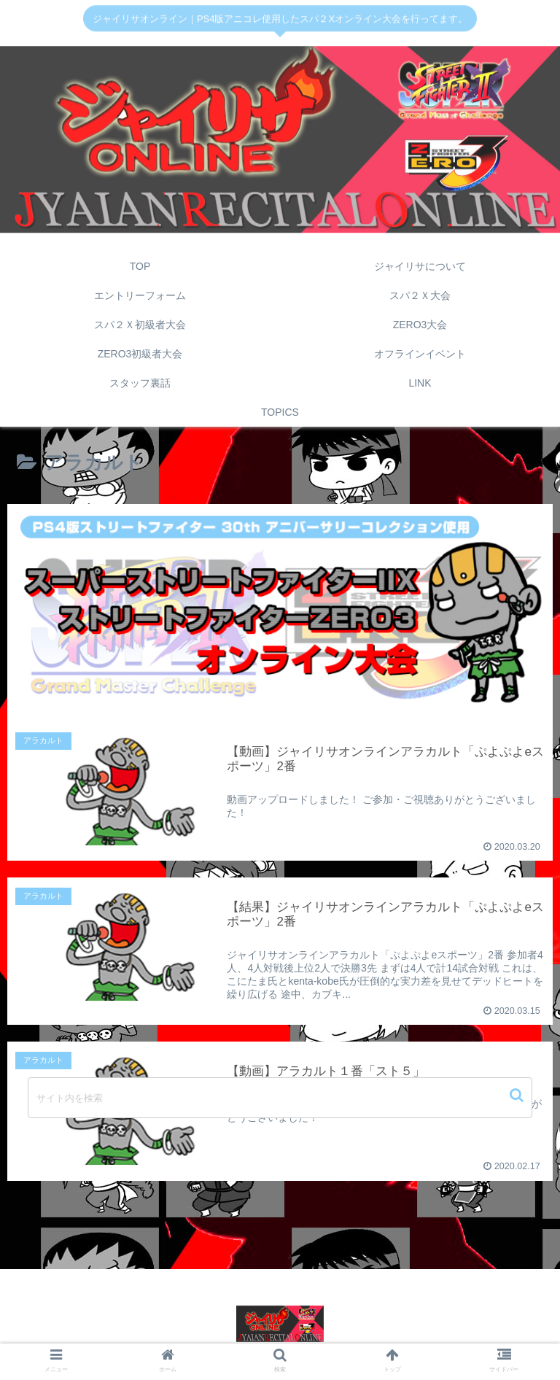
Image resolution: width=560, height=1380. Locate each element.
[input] (280, 1097)
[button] (518, 1095)
